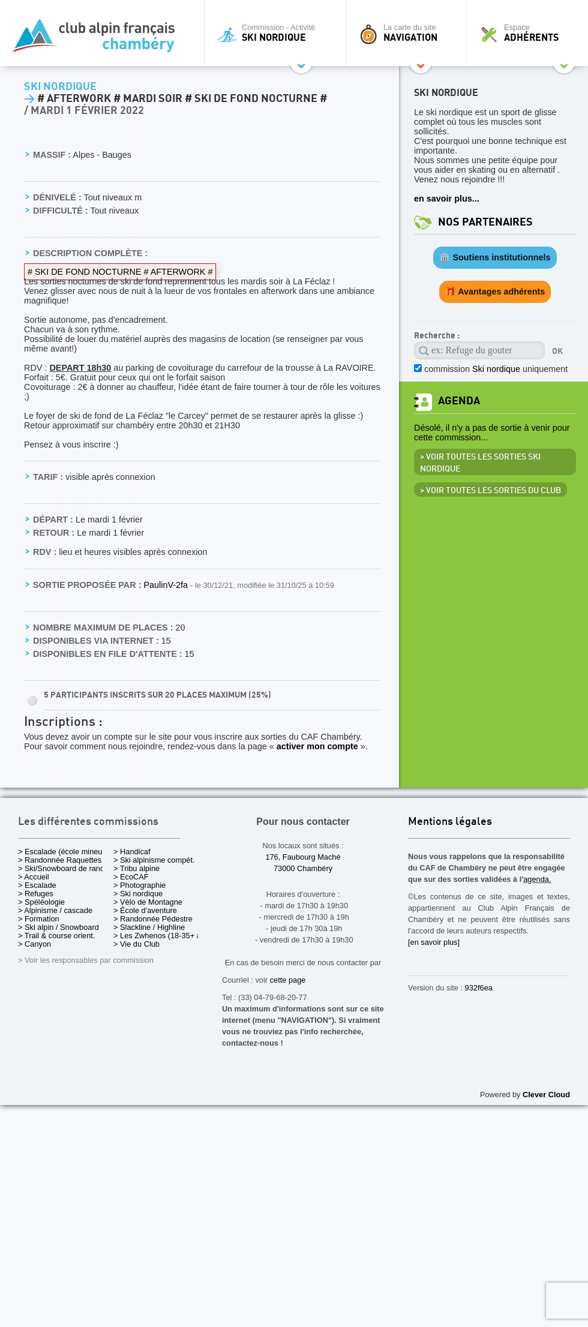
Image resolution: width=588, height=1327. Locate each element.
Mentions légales (450, 822)
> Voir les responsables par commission (86, 960)
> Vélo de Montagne (147, 901)
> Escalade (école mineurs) (64, 851)
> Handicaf (132, 851)
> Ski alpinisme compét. (154, 859)
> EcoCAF (131, 876)
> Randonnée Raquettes (59, 859)
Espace (530, 33)
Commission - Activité (278, 33)
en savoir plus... (446, 198)
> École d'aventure (145, 910)
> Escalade (37, 885)
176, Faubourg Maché (302, 856)
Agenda (459, 401)
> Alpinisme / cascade (55, 910)
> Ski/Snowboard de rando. (64, 868)
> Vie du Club (136, 943)
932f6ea (479, 987)
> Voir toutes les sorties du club (490, 491)
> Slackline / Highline (149, 927)
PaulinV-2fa (166, 585)
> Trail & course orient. (56, 935)
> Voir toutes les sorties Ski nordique (480, 463)
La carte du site (409, 33)
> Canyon (34, 943)
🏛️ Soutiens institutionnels (494, 257)
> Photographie (139, 885)
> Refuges (35, 893)
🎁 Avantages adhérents (495, 291)
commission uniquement (496, 369)
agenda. (537, 879)
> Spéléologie (41, 901)
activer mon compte (317, 746)
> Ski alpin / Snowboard (58, 927)
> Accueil (33, 876)
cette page (288, 979)
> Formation (38, 918)
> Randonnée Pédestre (153, 918)
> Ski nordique (138, 893)
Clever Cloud (546, 1094)
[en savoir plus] (434, 942)
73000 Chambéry (303, 868)
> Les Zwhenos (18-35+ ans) (162, 935)
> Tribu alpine (136, 868)
